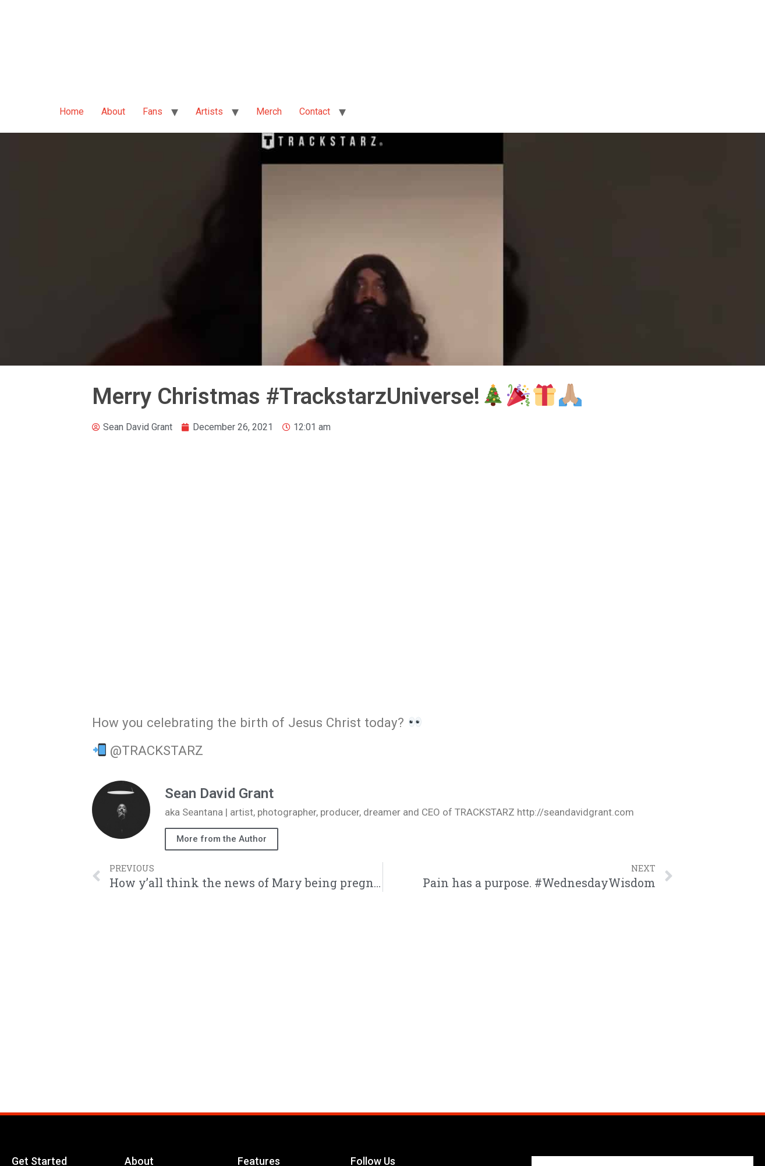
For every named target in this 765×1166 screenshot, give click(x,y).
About (113, 111)
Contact (314, 111)
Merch (269, 111)
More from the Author (221, 839)
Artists (209, 111)
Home (71, 111)
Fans (152, 111)
